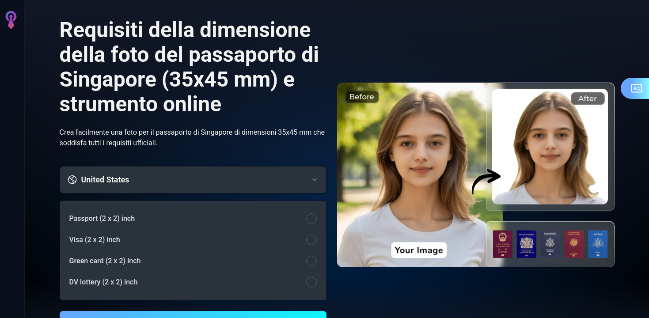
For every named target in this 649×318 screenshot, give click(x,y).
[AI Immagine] (10, 71)
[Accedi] (10, 304)
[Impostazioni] (10, 286)
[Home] (10, 46)
